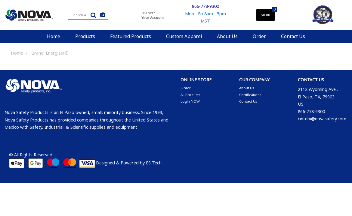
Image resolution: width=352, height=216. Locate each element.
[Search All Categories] (88, 15)
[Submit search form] (93, 15)
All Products (190, 94)
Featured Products (130, 36)
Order (259, 36)
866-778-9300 (205, 6)
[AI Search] (102, 15)
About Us (227, 36)
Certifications (250, 94)
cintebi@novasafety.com (322, 119)
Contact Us (293, 36)
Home (53, 36)
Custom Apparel (184, 36)
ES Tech (154, 163)
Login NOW (190, 101)
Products (85, 36)
